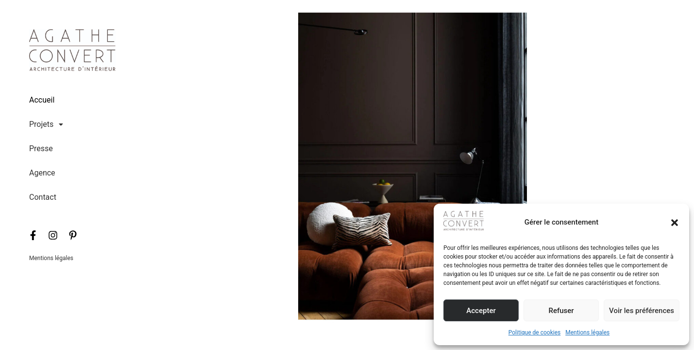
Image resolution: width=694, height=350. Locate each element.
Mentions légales (587, 332)
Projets (48, 124)
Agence (42, 172)
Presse (41, 148)
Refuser (561, 310)
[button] (674, 223)
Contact (42, 197)
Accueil (41, 100)
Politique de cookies (534, 332)
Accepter (480, 310)
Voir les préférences (641, 310)
